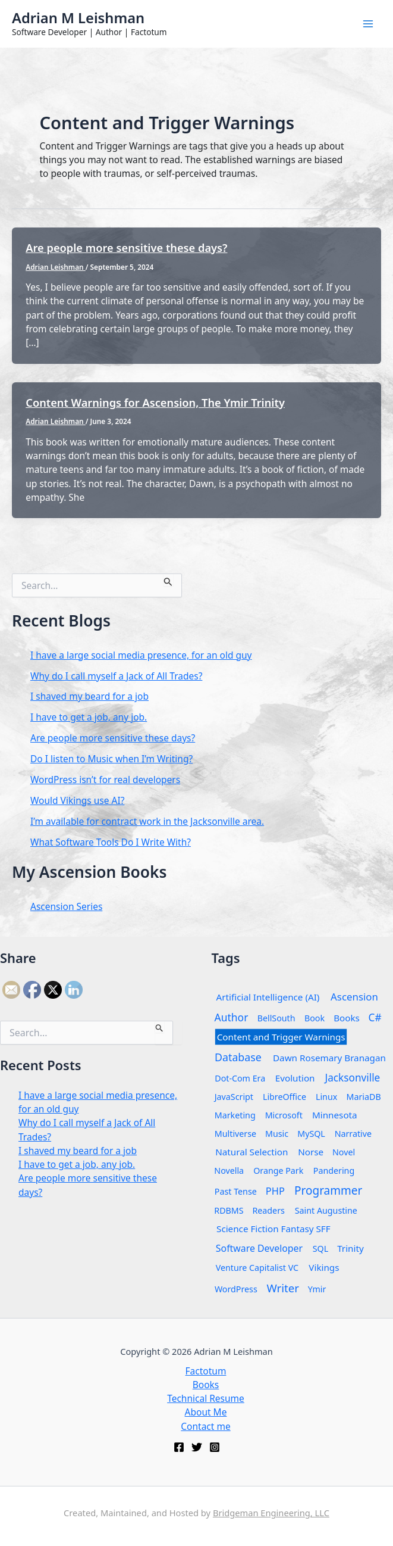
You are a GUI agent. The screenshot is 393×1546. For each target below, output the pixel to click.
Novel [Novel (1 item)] (343, 1151)
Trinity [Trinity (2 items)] (350, 1248)
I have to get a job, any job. (88, 717)
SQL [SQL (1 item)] (320, 1248)
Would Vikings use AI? (77, 800)
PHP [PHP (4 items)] (275, 1190)
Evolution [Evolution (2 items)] (295, 1077)
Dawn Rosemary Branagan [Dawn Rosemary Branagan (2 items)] (329, 1057)
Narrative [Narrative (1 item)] (353, 1133)
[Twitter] (196, 1447)
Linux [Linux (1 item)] (326, 1096)
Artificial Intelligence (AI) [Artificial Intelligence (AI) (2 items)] (267, 996)
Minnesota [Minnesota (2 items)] (334, 1114)
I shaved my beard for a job (89, 696)
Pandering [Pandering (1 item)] (333, 1170)
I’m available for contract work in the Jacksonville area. (147, 821)
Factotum (206, 1370)
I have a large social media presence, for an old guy (141, 655)
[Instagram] (214, 1447)
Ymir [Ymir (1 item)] (317, 1288)
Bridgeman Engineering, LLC (271, 1513)
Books (206, 1384)
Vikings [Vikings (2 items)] (324, 1267)
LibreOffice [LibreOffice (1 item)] (284, 1096)
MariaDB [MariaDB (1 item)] (363, 1096)
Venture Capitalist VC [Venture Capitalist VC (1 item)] (256, 1267)
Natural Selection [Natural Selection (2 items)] (251, 1151)
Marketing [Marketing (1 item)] (234, 1114)
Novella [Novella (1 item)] (229, 1170)
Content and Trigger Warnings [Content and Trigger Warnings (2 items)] (280, 1036)
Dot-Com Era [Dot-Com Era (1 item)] (240, 1077)
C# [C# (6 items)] (374, 1017)
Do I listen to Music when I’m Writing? (111, 758)
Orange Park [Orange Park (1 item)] (278, 1170)
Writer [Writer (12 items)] (282, 1287)
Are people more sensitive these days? (126, 248)
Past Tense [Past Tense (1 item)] (235, 1190)
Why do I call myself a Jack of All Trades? (116, 675)
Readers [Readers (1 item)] (269, 1209)
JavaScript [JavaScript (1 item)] (233, 1096)
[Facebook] (179, 1447)
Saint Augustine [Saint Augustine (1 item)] (326, 1209)
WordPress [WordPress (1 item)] (235, 1288)
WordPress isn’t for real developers (105, 779)
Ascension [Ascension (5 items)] (354, 996)
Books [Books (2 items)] (347, 1017)
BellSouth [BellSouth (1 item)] (276, 1017)
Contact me (205, 1426)
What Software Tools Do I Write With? (110, 842)
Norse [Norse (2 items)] (310, 1151)
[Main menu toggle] (368, 23)
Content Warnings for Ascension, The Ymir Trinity (155, 402)
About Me (206, 1412)
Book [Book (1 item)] (314, 1017)
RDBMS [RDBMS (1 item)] (228, 1209)
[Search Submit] (168, 579)
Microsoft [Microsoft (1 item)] (283, 1114)
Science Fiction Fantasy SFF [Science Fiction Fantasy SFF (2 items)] (273, 1228)
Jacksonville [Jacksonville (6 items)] (352, 1077)
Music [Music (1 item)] (276, 1133)
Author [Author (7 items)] (231, 1016)
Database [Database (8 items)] (238, 1056)
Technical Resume (205, 1398)
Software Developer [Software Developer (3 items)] (258, 1247)
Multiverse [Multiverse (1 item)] (235, 1133)
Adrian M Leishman (78, 17)
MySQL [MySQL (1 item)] (311, 1133)
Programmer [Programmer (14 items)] (328, 1190)
